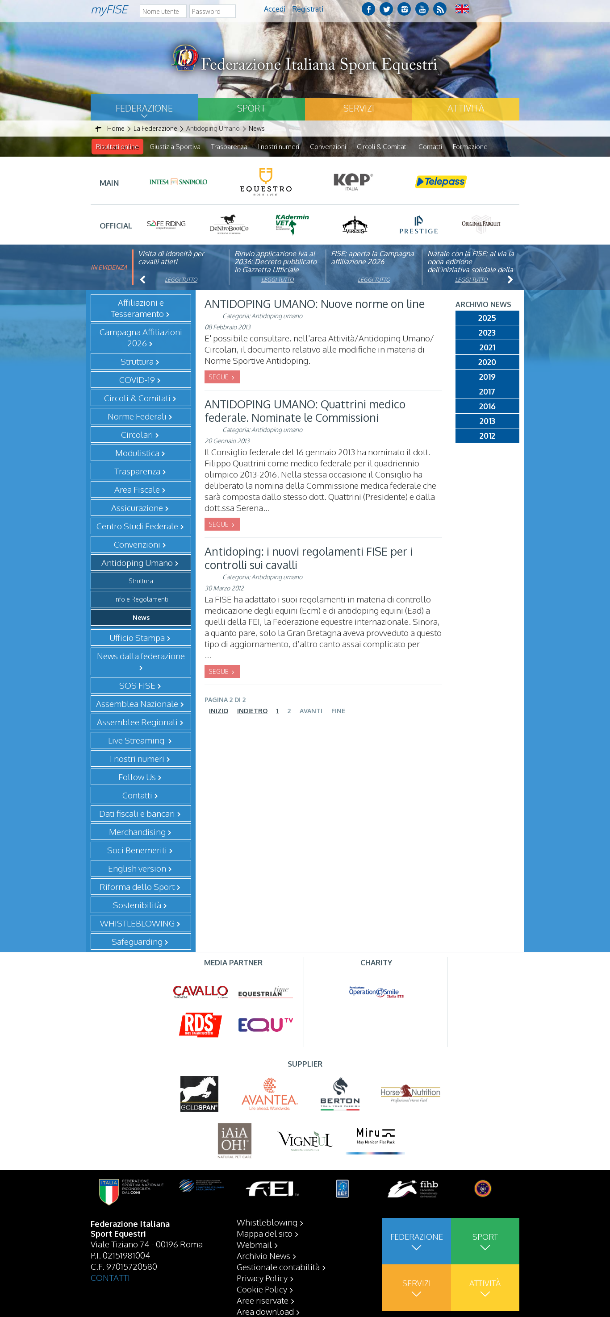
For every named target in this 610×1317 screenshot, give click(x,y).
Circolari (137, 434)
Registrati (307, 8)
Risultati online (117, 146)
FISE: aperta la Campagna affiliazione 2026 (372, 257)
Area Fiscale (137, 489)
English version (137, 868)
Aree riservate (262, 1300)
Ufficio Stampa (137, 637)
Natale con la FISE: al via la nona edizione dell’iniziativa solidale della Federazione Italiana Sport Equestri (470, 270)
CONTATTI (110, 1277)
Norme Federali (137, 416)
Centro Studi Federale (137, 526)
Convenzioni (328, 146)
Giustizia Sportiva (175, 146)
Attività (465, 108)
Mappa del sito (264, 1233)
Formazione (470, 146)
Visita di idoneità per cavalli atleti (171, 257)
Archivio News (263, 1255)
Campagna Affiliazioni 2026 (141, 338)
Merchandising (137, 832)
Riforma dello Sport (137, 886)
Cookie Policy (262, 1289)
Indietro (252, 711)
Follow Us (137, 777)
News (141, 618)
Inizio (218, 711)
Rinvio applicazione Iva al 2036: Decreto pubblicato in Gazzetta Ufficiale (275, 261)
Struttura (141, 581)
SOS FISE (137, 685)
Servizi (358, 108)
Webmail (254, 1244)
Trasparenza (229, 146)
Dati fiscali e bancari (137, 813)
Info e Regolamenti (141, 599)
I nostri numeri (278, 146)
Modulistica (137, 453)
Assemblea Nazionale (137, 703)
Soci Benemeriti (137, 850)
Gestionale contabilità (278, 1266)
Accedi (274, 8)
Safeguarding (137, 941)
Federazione (144, 108)
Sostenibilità (137, 905)
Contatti (430, 146)
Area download (265, 1311)
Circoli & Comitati (382, 146)
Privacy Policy (262, 1277)
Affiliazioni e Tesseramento (137, 308)
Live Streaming (137, 740)
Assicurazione (137, 508)
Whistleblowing (267, 1222)
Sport (251, 108)
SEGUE (219, 377)
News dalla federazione (141, 656)
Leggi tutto (181, 280)
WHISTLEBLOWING (137, 923)
